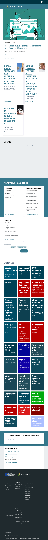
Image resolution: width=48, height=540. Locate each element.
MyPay (6, 487)
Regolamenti (17, 488)
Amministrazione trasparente (18, 485)
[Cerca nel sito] (43, 6)
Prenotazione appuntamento (8, 484)
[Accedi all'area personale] (42, 1)
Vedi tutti (24, 251)
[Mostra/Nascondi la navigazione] (1, 6)
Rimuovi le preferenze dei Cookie (11, 535)
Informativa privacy (29, 487)
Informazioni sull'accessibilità (28, 494)
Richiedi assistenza (29, 483)
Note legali (27, 499)
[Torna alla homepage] (26, 474)
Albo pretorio (7, 489)
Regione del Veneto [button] (7, 2)
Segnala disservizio (29, 485)
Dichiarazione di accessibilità (28, 490)
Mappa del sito (8, 532)
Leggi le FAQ (27, 497)
